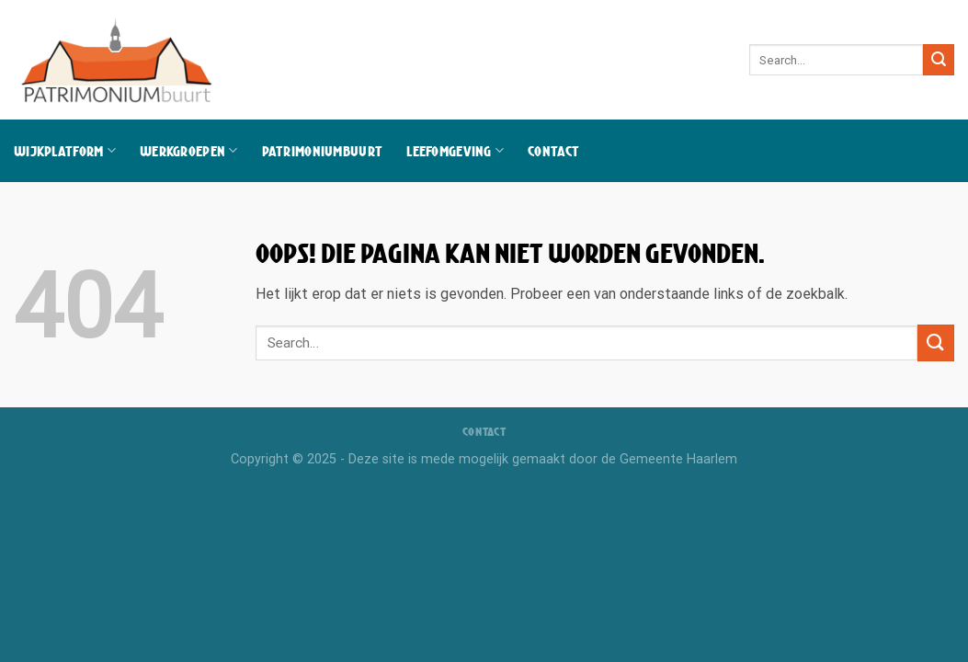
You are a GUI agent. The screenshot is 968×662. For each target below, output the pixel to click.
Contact (553, 151)
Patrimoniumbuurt (322, 151)
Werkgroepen (189, 150)
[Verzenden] (938, 59)
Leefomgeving (455, 150)
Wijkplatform (65, 150)
